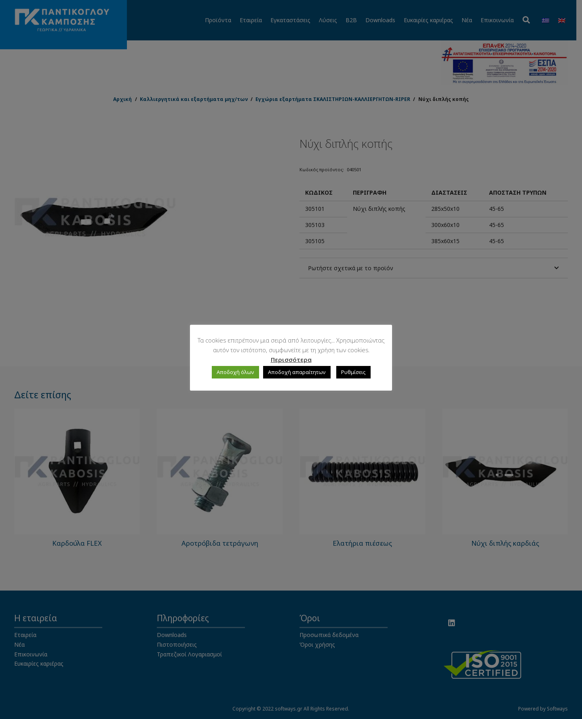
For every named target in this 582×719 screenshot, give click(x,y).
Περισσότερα (291, 359)
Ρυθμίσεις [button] (353, 372)
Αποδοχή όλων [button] (235, 372)
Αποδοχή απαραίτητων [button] (297, 372)
